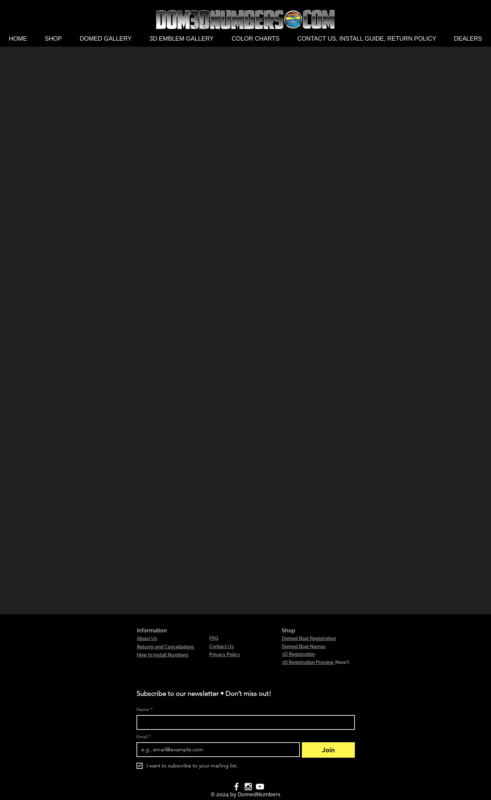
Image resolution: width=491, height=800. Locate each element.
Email (144, 737)
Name (145, 709)
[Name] (243, 722)
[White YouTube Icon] (260, 787)
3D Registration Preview (308, 662)
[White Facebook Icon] (236, 787)
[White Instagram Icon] (248, 787)
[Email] (216, 749)
